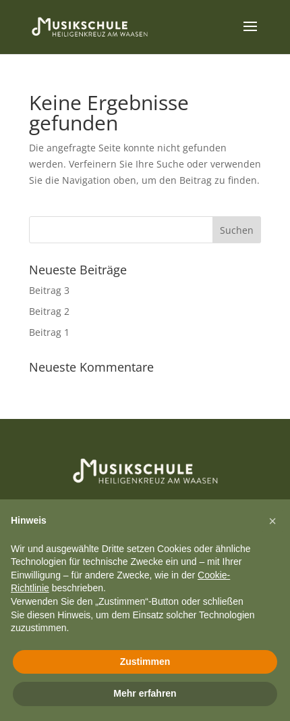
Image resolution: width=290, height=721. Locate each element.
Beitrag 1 (49, 332)
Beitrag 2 (49, 311)
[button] (272, 521)
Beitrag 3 (49, 290)
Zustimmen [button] (145, 661)
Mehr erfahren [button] (144, 693)
